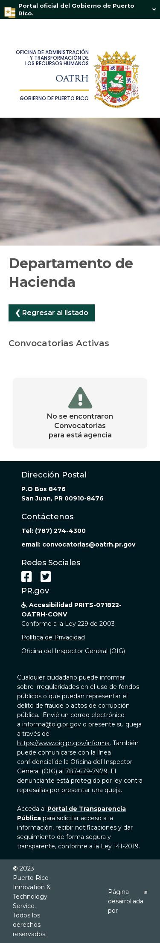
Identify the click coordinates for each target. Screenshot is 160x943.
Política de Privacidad (53, 637)
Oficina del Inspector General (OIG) (73, 651)
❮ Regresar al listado (51, 313)
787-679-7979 (86, 771)
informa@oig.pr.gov (51, 724)
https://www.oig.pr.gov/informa (63, 743)
